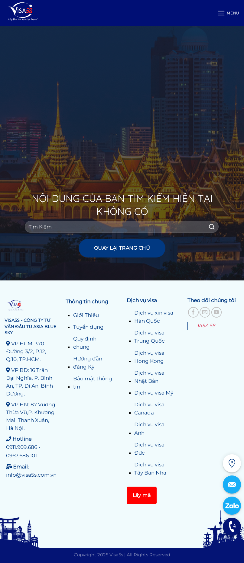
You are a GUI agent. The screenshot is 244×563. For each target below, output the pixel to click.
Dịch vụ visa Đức (149, 449)
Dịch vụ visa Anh (149, 428)
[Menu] (228, 13)
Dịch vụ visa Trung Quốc (149, 337)
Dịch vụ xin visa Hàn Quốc (153, 317)
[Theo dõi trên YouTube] (216, 312)
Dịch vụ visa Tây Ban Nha (150, 469)
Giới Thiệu (86, 315)
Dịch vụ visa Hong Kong (149, 357)
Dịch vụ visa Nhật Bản (149, 377)
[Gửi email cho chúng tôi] (205, 312)
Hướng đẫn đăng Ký (87, 363)
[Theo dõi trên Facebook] (193, 312)
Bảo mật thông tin (92, 383)
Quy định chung (84, 343)
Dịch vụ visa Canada (149, 408)
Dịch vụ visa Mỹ (153, 393)
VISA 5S (206, 325)
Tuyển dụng (88, 327)
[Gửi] (212, 227)
